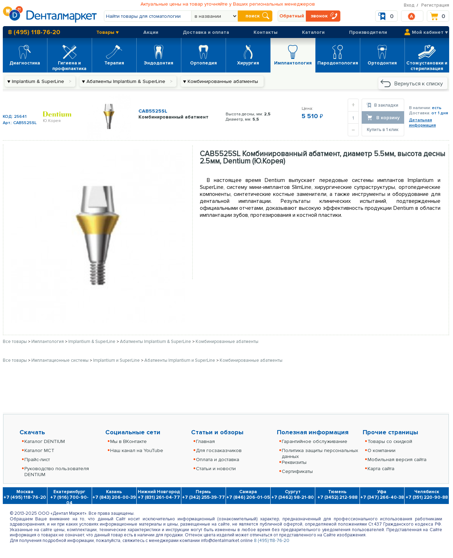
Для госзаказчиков (219, 450)
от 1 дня (439, 113)
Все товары (15, 341)
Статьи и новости (216, 469)
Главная (205, 441)
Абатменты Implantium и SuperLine (180, 360)
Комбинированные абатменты (227, 341)
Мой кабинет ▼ (430, 32)
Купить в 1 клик (383, 129)
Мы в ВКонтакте (128, 441)
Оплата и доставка (217, 460)
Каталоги (313, 32)
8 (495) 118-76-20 (34, 32)
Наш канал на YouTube (136, 450)
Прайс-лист (37, 460)
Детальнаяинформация (422, 122)
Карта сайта (381, 469)
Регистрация (435, 5)
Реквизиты (294, 462)
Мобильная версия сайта (397, 460)
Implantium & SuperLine (92, 341)
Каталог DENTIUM (44, 441)
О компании (381, 450)
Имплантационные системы (60, 360)
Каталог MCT (39, 450)
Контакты (266, 32)
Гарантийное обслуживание (314, 441)
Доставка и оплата (206, 32)
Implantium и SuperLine (117, 360)
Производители (368, 32)
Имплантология (48, 341)
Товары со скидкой (390, 441)
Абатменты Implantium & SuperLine (156, 341)
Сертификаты (297, 471)
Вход (409, 5)
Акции (150, 32)
